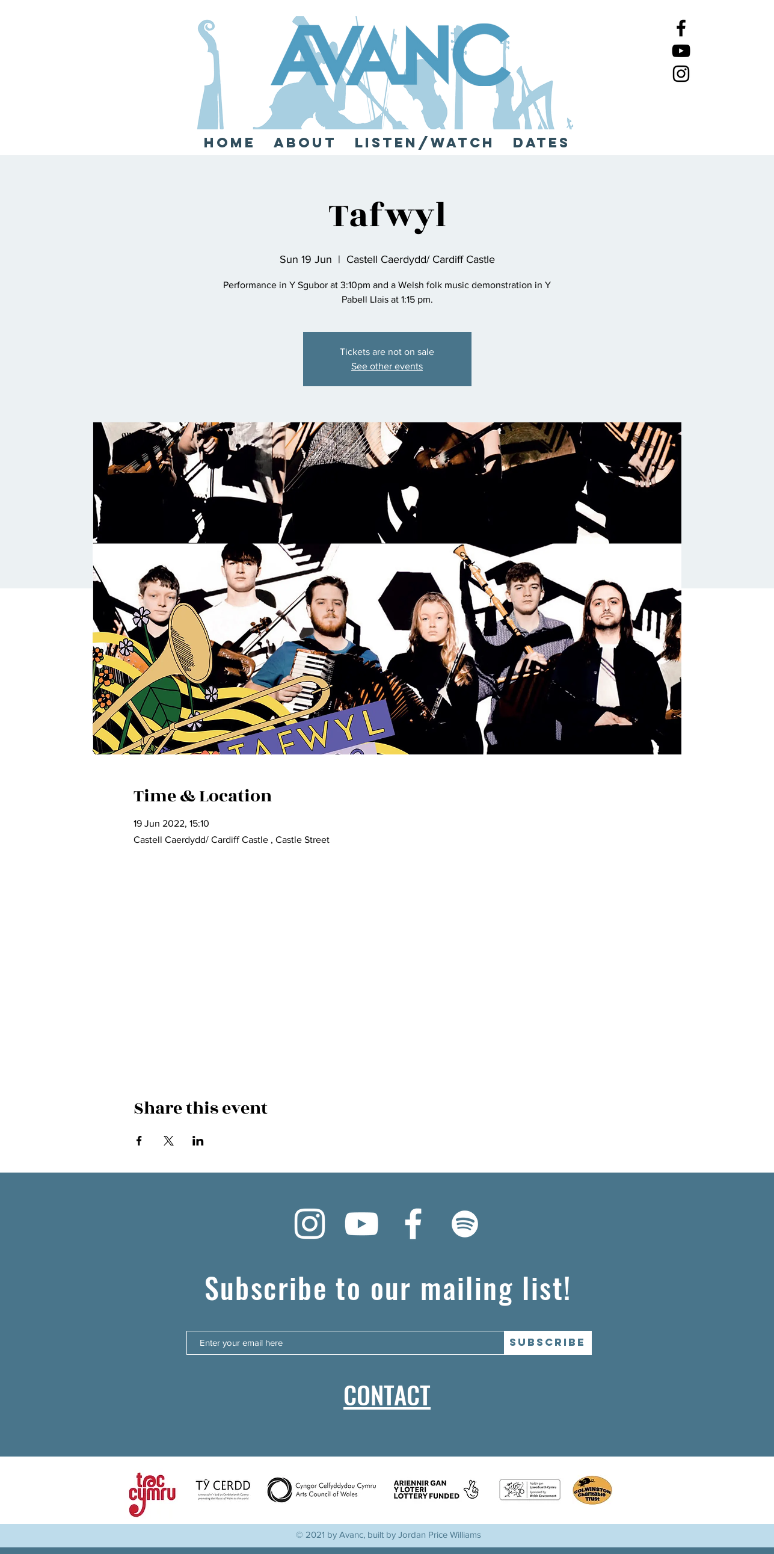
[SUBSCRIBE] (548, 1343)
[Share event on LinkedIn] (198, 1140)
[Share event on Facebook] (139, 1140)
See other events (387, 366)
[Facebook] (681, 28)
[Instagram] (681, 74)
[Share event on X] (168, 1140)
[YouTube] (681, 51)
